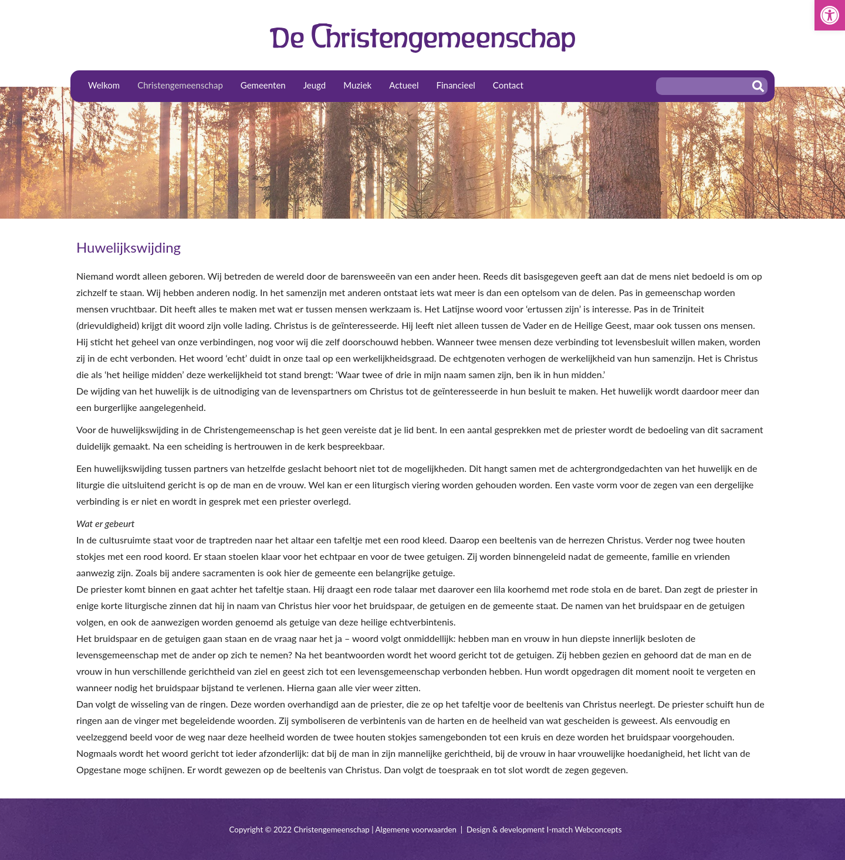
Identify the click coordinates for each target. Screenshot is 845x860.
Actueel (403, 85)
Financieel (455, 85)
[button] (829, 15)
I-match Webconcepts (583, 829)
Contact (508, 85)
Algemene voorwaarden (416, 829)
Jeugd (314, 85)
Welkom (104, 85)
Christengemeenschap (180, 85)
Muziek (357, 85)
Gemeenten (263, 85)
